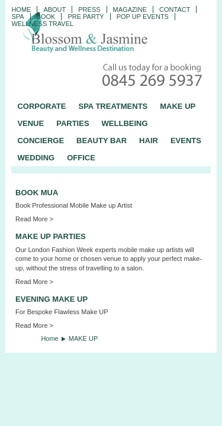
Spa (17, 16)
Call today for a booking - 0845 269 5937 (153, 76)
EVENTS (185, 140)
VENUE (30, 123)
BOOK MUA (36, 192)
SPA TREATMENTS (112, 106)
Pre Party (85, 16)
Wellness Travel (42, 23)
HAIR (148, 140)
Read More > (34, 218)
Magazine (130, 9)
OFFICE (81, 157)
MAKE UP (177, 106)
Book (46, 16)
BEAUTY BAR (101, 140)
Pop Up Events (143, 16)
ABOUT (54, 9)
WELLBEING (125, 123)
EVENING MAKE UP (51, 299)
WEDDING (35, 157)
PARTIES (72, 123)
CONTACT (174, 9)
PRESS (89, 9)
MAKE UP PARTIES (50, 236)
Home (21, 9)
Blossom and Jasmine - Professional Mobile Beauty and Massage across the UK (111, 33)
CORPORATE (41, 106)
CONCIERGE (40, 140)
